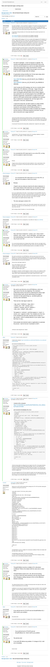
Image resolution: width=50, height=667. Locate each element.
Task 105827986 (15, 35)
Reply (24, 55)
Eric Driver (6, 59)
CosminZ (4, 482)
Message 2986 (13, 284)
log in (14, 16)
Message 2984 (13, 253)
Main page (19, 662)
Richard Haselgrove (6, 23)
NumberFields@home (8, 2)
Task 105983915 (15, 36)
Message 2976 (34, 131)
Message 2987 (13, 337)
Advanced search (5, 10)
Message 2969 (34, 149)
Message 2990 (13, 563)
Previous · (4, 18)
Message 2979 (13, 173)
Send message (6, 25)
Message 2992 (13, 626)
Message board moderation (6, 14)
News (11, 12)
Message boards (5, 12)
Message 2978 (13, 149)
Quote (27, 55)
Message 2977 (13, 131)
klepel (4, 337)
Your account (23, 662)
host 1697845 (40, 219)
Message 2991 (13, 606)
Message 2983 (35, 253)
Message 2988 (13, 398)
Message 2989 (13, 482)
